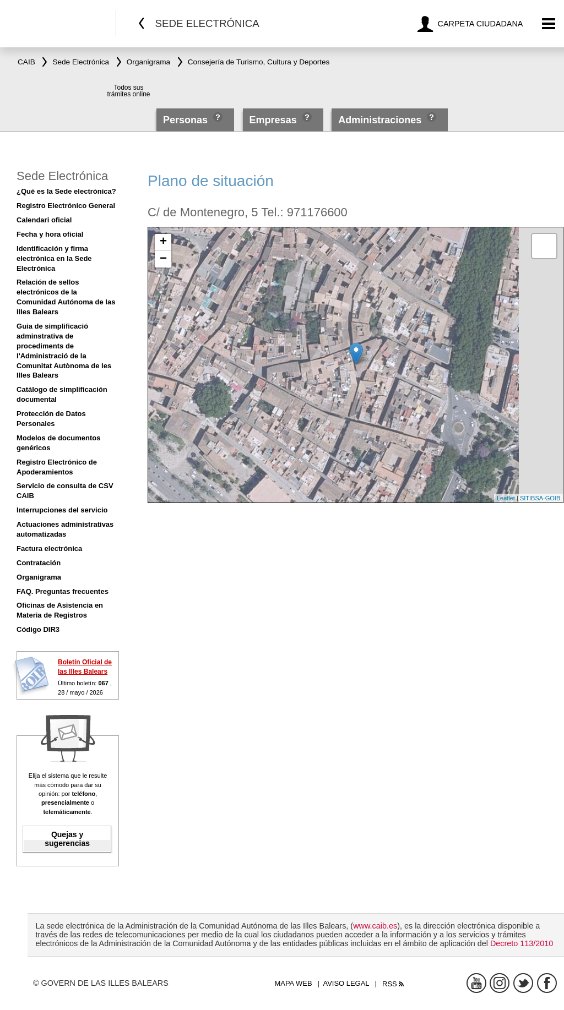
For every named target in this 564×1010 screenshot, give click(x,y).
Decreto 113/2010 (521, 943)
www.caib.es (375, 925)
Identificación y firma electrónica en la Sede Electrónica (54, 258)
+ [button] (163, 242)
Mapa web (293, 983)
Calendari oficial (44, 220)
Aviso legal (346, 983)
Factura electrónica (49, 548)
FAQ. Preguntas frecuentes (63, 591)
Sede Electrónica (62, 176)
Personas (186, 119)
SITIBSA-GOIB (540, 498)
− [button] (163, 259)
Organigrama (39, 577)
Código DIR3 (38, 629)
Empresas (273, 119)
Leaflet (506, 498)
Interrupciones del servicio (62, 510)
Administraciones (379, 119)
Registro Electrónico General (66, 205)
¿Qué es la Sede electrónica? (66, 191)
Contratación (39, 563)
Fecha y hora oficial (50, 234)
